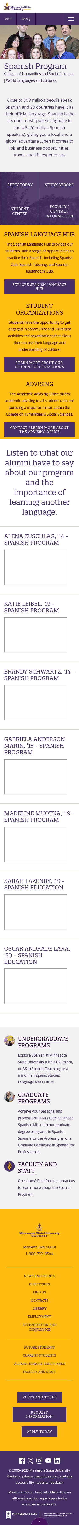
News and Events (39, 1276)
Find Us (39, 1292)
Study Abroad (59, 184)
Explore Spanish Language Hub (39, 286)
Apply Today (20, 184)
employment (39, 1317)
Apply (26, 19)
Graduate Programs (34, 1098)
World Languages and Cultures (31, 80)
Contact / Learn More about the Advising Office (39, 430)
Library (39, 1309)
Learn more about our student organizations (39, 365)
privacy (27, 1476)
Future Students (39, 1347)
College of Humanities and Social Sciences (39, 74)
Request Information (39, 1414)
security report (46, 1476)
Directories (39, 1284)
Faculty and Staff (37, 1167)
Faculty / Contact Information (59, 211)
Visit (8, 19)
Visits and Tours (40, 1397)
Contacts (39, 1301)
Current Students (39, 1355)
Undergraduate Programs (43, 1042)
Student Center (20, 211)
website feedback (49, 1482)
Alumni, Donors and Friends (39, 1364)
